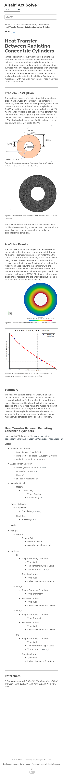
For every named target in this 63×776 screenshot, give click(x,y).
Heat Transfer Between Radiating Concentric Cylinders (27, 27)
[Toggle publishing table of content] (13, 32)
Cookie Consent (53, 764)
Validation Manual (24, 24)
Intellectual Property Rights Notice (16, 764)
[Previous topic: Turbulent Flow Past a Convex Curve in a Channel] (6, 32)
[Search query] (30, 17)
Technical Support (39, 764)
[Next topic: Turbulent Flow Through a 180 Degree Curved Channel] (9, 32)
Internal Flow (43, 24)
